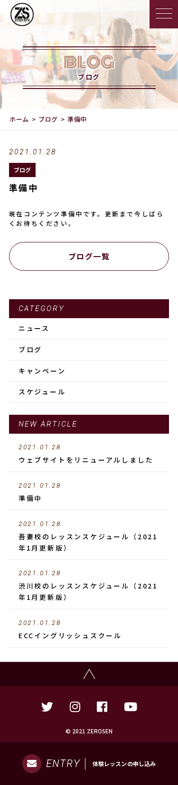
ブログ (48, 119)
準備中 (89, 492)
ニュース (34, 328)
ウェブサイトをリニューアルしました (89, 454)
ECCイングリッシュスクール (89, 629)
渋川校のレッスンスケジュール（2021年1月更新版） (89, 586)
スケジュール (42, 391)
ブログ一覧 (89, 256)
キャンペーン (42, 370)
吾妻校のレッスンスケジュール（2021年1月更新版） (89, 536)
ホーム (19, 119)
